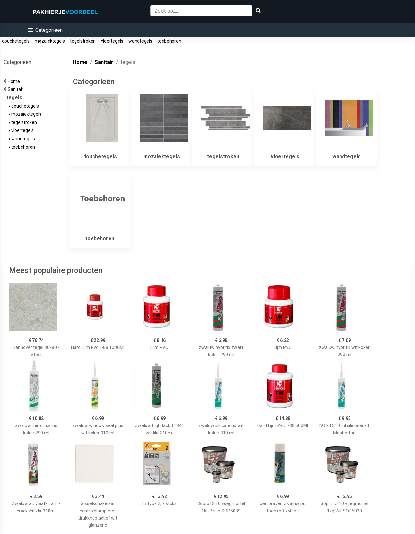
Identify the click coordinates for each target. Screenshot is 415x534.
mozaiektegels (50, 41)
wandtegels (140, 41)
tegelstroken (83, 41)
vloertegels (112, 41)
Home (15, 81)
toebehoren (169, 41)
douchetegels (15, 41)
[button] (45, 30)
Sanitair (16, 89)
